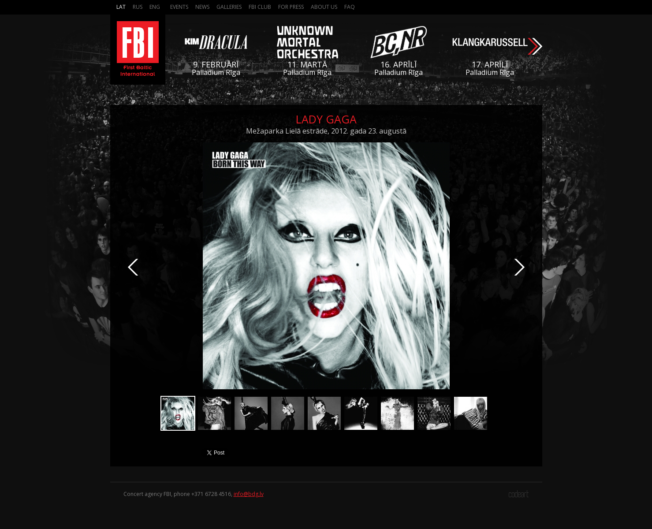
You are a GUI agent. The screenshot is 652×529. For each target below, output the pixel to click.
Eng (154, 7)
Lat (121, 7)
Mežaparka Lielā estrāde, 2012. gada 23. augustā (326, 131)
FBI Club (260, 7)
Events (179, 7)
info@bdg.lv (249, 494)
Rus (137, 7)
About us (324, 7)
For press (291, 7)
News (202, 7)
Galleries (229, 7)
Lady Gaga (326, 119)
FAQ (349, 7)
